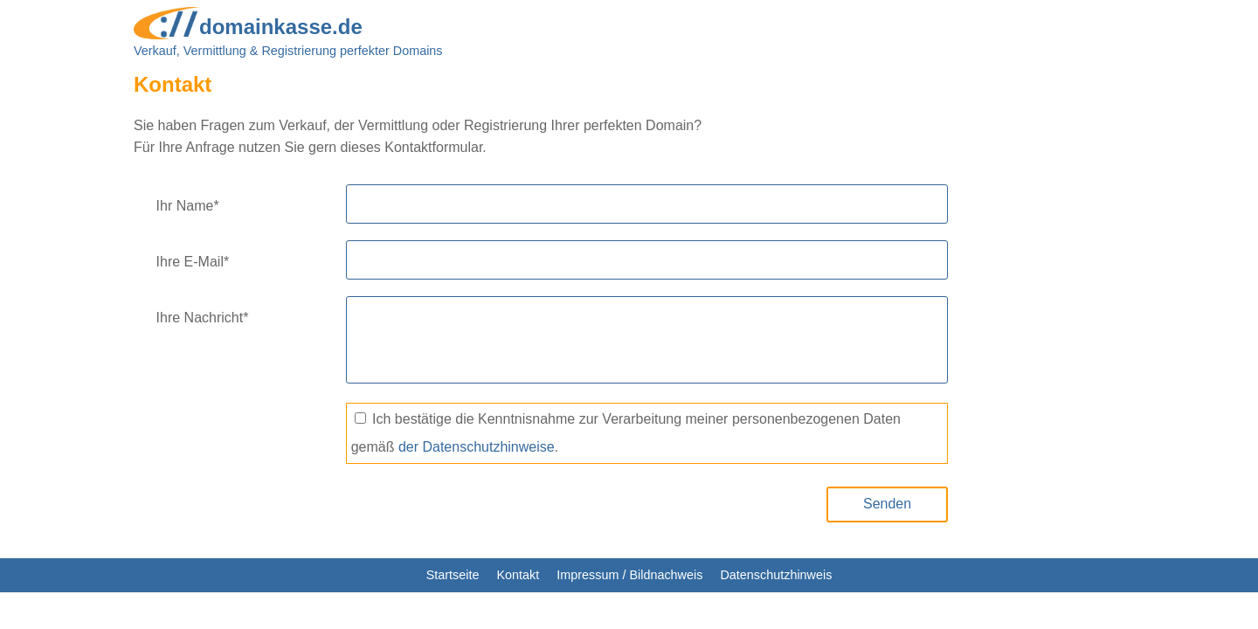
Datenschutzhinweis (776, 575)
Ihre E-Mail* (193, 261)
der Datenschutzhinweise (476, 446)
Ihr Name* (187, 205)
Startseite (453, 575)
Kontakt (517, 575)
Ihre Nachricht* (202, 317)
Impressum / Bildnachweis (629, 575)
